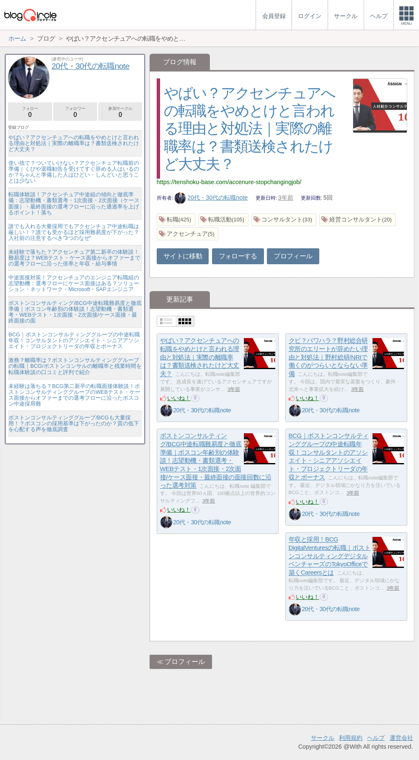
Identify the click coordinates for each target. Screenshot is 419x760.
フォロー (30, 112)
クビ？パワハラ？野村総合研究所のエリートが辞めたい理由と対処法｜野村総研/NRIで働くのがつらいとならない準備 (328, 357)
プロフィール (293, 256)
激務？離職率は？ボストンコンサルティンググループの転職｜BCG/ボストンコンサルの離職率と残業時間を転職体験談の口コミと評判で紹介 (74, 366)
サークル (322, 737)
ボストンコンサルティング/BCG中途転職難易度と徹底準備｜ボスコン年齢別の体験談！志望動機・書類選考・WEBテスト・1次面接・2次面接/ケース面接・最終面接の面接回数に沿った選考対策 (216, 460)
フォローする (238, 256)
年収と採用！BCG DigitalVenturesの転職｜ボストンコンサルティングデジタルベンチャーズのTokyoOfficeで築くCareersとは (330, 556)
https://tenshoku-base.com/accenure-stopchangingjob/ (229, 182)
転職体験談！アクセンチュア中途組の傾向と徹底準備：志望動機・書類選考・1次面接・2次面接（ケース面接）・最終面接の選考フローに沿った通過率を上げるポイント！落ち (74, 203)
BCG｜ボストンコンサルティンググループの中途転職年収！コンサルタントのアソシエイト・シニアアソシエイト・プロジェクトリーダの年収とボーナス (74, 340)
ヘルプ (376, 737)
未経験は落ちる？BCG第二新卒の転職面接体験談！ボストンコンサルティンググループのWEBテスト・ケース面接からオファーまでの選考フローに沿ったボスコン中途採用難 (74, 395)
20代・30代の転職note (211, 197)
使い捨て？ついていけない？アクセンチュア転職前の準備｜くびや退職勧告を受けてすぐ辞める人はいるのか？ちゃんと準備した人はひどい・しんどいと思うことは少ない (73, 172)
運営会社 (401, 737)
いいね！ (179, 398)
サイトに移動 (182, 256)
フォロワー (75, 112)
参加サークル (120, 112)
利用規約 (350, 737)
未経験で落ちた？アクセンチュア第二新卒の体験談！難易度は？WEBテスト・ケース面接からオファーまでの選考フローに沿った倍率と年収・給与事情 (74, 258)
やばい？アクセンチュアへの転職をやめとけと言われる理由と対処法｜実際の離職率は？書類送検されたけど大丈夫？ (250, 128)
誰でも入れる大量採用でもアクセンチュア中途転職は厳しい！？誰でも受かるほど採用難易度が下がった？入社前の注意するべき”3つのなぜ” (73, 232)
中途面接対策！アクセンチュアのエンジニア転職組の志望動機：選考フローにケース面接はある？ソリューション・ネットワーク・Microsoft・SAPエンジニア (73, 283)
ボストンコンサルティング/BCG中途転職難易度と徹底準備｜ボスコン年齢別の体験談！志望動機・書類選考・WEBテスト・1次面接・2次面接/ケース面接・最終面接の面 (74, 312)
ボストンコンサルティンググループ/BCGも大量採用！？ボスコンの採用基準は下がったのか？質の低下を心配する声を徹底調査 (73, 423)
